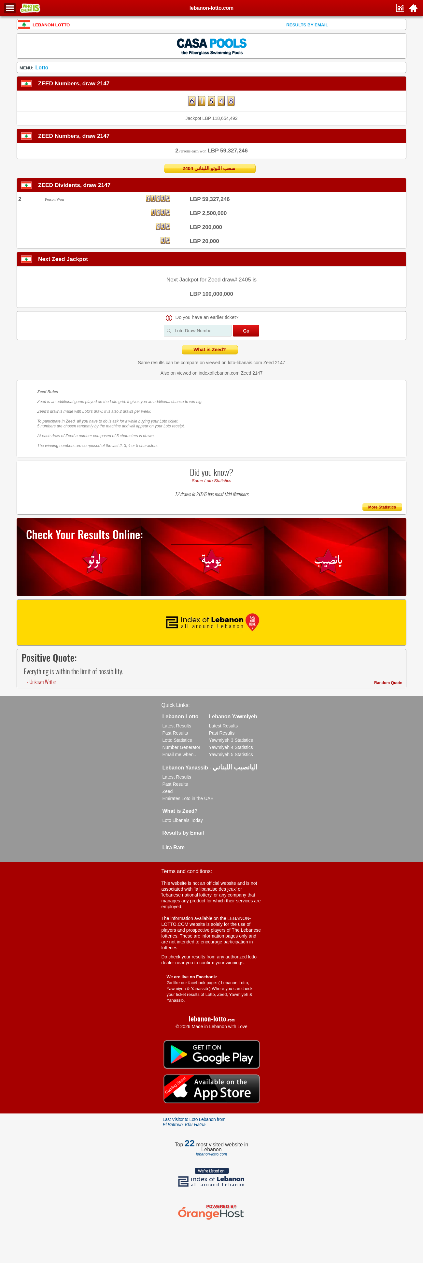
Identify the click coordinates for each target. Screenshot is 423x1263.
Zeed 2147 (274, 362)
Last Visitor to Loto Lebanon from (194, 1122)
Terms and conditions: (187, 871)
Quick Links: (176, 705)
